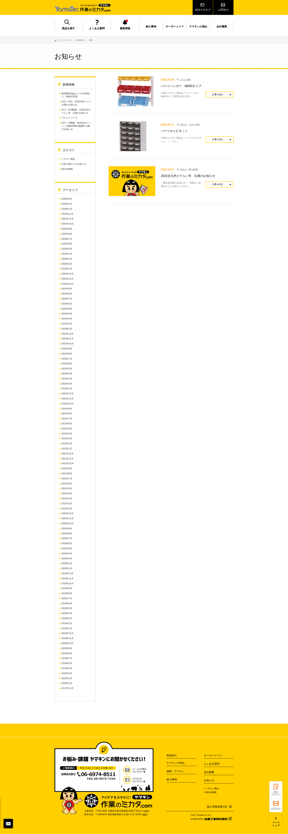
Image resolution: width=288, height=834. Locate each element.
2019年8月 (67, 593)
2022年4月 (67, 433)
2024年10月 (68, 284)
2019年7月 (67, 598)
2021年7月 (67, 478)
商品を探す (68, 28)
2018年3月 (67, 678)
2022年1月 (67, 448)
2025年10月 (68, 224)
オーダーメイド (175, 26)
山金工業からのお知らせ (74, 164)
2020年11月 (68, 518)
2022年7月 (67, 418)
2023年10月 (68, 343)
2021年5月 (67, 488)
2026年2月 (67, 204)
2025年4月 (67, 254)
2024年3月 (67, 318)
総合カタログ (203, 9)
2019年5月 (67, 608)
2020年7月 (67, 538)
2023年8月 (67, 353)
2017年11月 (68, 688)
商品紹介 (171, 755)
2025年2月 (67, 264)
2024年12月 (68, 273)
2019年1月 (67, 628)
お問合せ (223, 9)
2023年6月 (67, 363)
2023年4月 (67, 373)
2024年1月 (67, 328)
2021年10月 (68, 463)
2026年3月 (67, 199)
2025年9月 (67, 229)
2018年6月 (67, 663)
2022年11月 (68, 398)
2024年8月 (67, 293)
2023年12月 (68, 333)
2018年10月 (68, 643)
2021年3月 (67, 498)
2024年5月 (67, 309)
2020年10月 (68, 523)
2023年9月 (67, 348)
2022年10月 (68, 403)
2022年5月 (67, 428)
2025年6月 (67, 243)
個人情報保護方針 (217, 806)
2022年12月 (68, 393)
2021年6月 (67, 483)
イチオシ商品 (68, 159)
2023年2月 (67, 383)
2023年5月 (67, 368)
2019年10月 (68, 583)
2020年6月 (67, 543)
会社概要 (222, 26)
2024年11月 (68, 279)
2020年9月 (67, 528)
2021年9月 (67, 468)
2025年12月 (68, 214)
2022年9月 (67, 408)
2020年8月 (67, 533)
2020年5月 (67, 548)
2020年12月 (68, 513)
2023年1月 (67, 388)
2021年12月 (68, 453)
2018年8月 (67, 653)
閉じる (8, 823)
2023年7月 (67, 358)
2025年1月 (67, 268)
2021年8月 (67, 473)
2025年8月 (67, 234)
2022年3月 (67, 438)
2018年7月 (67, 658)
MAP (146, 811)
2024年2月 (67, 323)
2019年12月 (68, 573)
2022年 (80, 40)
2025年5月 (67, 248)
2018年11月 (68, 638)
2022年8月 (67, 413)
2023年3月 (67, 378)
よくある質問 (97, 28)
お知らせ (183, 124)
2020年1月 (67, 568)
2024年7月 (67, 298)
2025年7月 (67, 239)
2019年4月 (67, 613)
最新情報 (125, 28)
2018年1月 (67, 683)
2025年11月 (68, 218)
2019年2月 (67, 623)
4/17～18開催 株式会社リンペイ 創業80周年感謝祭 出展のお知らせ (76, 126)
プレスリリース (69, 117)
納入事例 (151, 26)
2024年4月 (67, 313)
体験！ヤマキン (175, 771)
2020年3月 (67, 558)
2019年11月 (68, 578)
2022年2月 (67, 443)
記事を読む (217, 94)
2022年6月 (67, 423)
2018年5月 (67, 668)
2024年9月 (67, 288)
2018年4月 (67, 673)
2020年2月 (67, 563)
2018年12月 (68, 633)
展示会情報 (67, 169)
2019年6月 (67, 603)
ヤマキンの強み (198, 26)
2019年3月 (67, 618)
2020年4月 (67, 553)
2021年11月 (68, 458)
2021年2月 (67, 503)
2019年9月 (67, 588)
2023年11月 (68, 338)
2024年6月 (67, 303)
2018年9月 (67, 648)
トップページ (64, 40)
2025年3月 (67, 259)
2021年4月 (67, 493)
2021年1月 (67, 508)
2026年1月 (67, 209)
